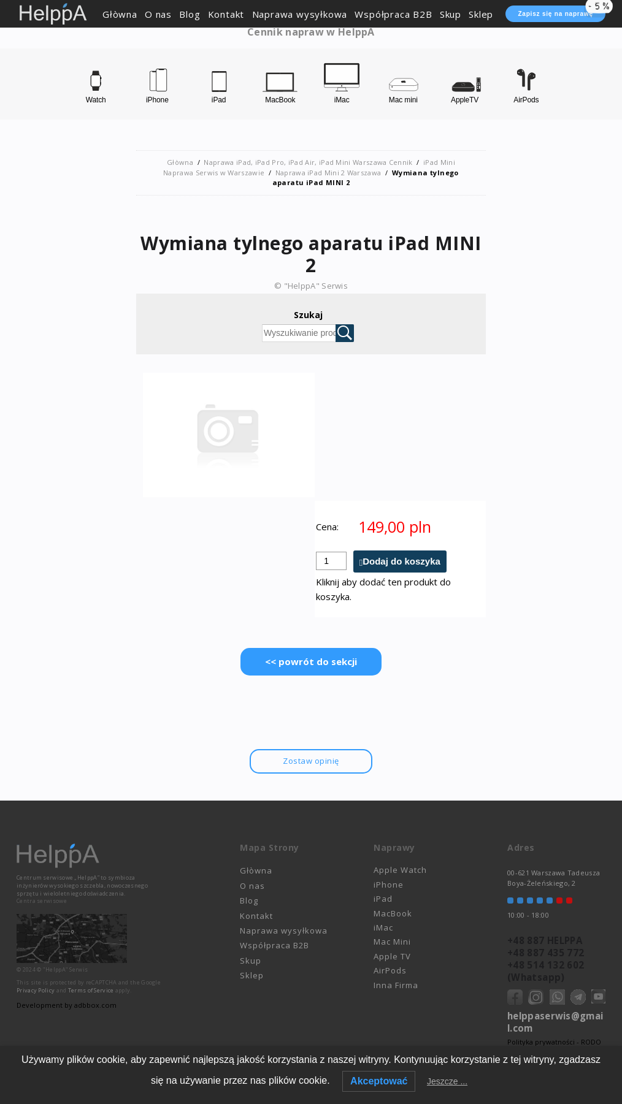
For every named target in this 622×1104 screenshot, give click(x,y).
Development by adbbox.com (66, 1005)
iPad (383, 898)
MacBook (393, 913)
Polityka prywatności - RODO (554, 1041)
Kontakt (226, 14)
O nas (158, 14)
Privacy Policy (36, 990)
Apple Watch (400, 870)
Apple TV (392, 956)
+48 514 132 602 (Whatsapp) (545, 971)
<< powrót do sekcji (311, 662)
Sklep (481, 14)
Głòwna (119, 14)
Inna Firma (396, 985)
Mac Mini (392, 942)
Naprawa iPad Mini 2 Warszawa (328, 172)
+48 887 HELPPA (544, 940)
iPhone (389, 884)
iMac (383, 927)
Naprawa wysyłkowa (300, 14)
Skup (450, 14)
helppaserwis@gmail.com (555, 1022)
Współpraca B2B (393, 14)
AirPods (390, 970)
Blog (189, 14)
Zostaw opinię (311, 761)
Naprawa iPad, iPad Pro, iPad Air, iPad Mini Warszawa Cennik (308, 162)
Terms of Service (91, 990)
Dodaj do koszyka (401, 562)
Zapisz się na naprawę (561, 12)
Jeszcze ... (447, 1081)
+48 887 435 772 (545, 952)
